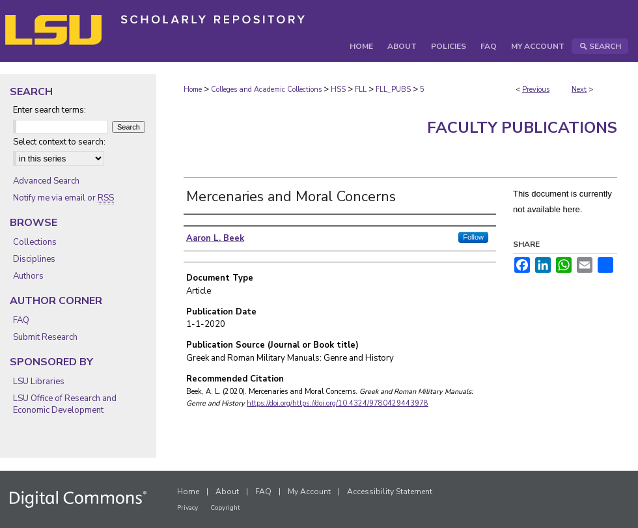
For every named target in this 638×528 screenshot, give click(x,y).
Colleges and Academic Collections (266, 89)
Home (193, 89)
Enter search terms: (49, 110)
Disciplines (34, 259)
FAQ (21, 320)
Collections (35, 242)
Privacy (187, 507)
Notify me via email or (63, 198)
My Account (309, 491)
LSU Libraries (38, 381)
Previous (535, 89)
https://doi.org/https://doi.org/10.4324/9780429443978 (337, 403)
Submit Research (45, 337)
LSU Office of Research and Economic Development (65, 404)
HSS (338, 89)
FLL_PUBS (393, 89)
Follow (473, 237)
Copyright (225, 507)
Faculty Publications (522, 127)
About (227, 491)
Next (579, 89)
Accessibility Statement (389, 491)
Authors (28, 276)
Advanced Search (46, 181)
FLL (361, 89)
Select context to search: (59, 142)
